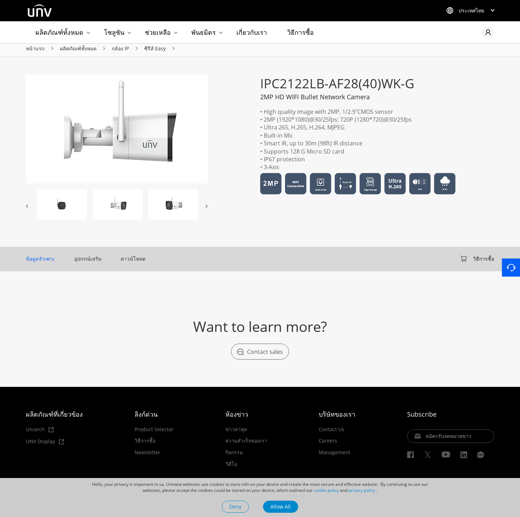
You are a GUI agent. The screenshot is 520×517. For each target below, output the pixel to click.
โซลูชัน (114, 32)
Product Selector (154, 433)
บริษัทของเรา (337, 418)
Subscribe (422, 418)
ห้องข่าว (236, 418)
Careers (328, 445)
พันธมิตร (203, 32)
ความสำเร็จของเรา (246, 445)
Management (334, 456)
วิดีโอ (231, 468)
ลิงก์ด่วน (146, 418)
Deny (235, 506)
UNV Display (45, 445)
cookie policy (326, 490)
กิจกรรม (234, 456)
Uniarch (40, 433)
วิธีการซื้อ (300, 32)
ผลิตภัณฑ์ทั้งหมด (59, 32)
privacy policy (362, 490)
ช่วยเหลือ (158, 32)
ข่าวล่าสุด (236, 433)
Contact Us (331, 433)
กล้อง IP (120, 51)
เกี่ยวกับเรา (251, 32)
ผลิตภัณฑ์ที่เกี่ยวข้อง (54, 418)
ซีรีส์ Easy (155, 51)
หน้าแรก (35, 51)
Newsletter (147, 456)
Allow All (280, 506)
